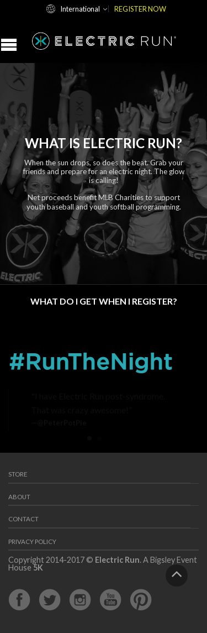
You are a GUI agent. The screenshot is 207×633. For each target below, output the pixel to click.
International (80, 8)
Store (18, 474)
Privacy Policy (32, 541)
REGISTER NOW (140, 8)
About (19, 496)
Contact (23, 518)
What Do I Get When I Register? (103, 301)
